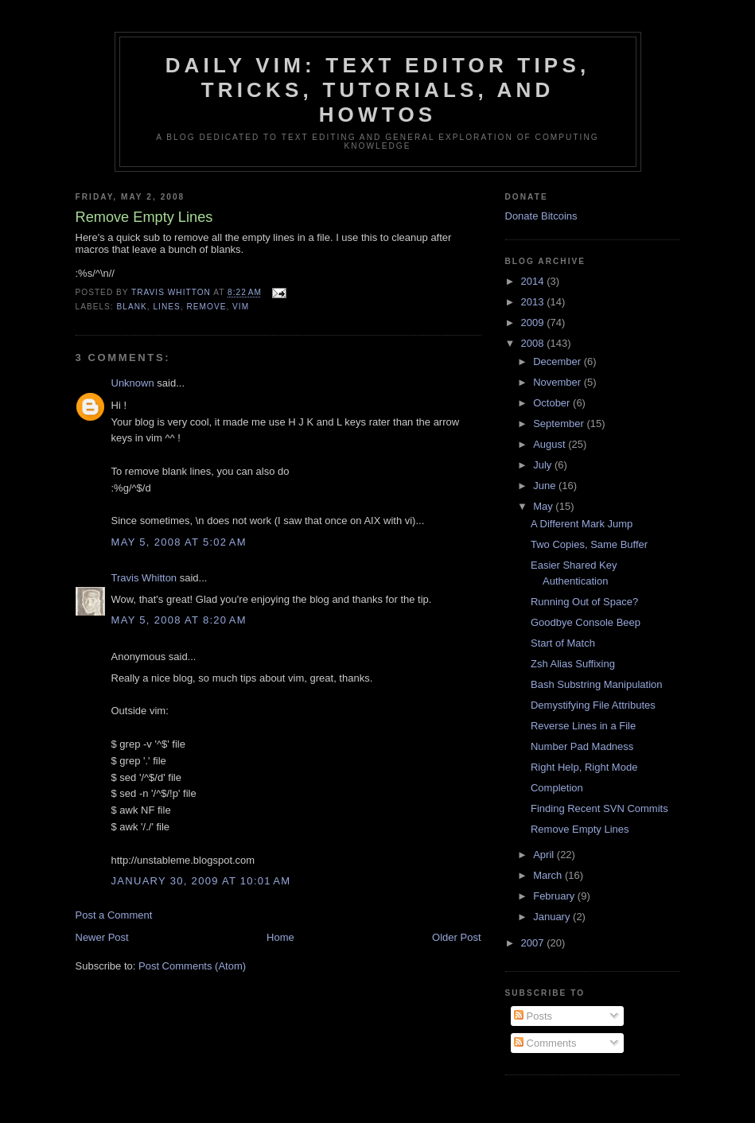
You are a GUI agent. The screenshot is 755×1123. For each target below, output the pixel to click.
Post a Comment (114, 915)
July (544, 465)
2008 (534, 343)
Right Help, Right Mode (584, 767)
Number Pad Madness (582, 746)
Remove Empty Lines (580, 829)
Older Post (456, 937)
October (553, 403)
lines (166, 306)
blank (132, 306)
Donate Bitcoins (541, 216)
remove (206, 306)
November (558, 382)
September (559, 423)
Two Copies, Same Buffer (589, 544)
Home (280, 937)
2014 (534, 281)
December (558, 361)
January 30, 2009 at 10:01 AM (201, 881)
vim (240, 306)
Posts (533, 1016)
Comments (545, 1043)
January (553, 917)
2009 (534, 322)
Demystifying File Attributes (593, 705)
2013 (534, 302)
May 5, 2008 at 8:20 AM (179, 620)
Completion (557, 788)
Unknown (132, 383)
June (545, 486)
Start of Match (563, 643)
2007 (534, 943)
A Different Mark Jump (581, 524)
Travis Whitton (144, 578)
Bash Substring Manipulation (597, 684)
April (545, 855)
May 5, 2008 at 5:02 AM (179, 542)
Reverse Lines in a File (583, 726)
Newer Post (102, 937)
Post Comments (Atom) (192, 966)
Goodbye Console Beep (585, 622)
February (555, 896)
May (544, 506)
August (550, 444)
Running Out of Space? (584, 602)
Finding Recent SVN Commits (599, 808)
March (549, 875)
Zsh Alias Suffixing (573, 664)
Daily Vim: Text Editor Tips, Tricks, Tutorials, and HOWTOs (377, 89)
